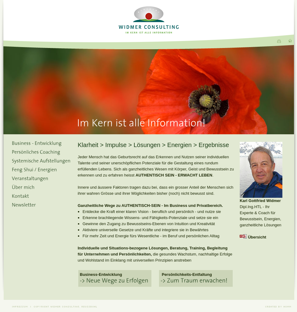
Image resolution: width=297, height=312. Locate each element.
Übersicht (257, 237)
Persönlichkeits (176, 274)
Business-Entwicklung (101, 274)
